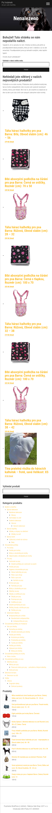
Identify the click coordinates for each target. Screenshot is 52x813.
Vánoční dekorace (19, 526)
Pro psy (9, 559)
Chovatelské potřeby (11, 545)
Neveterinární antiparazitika (20, 618)
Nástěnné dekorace (15, 512)
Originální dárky (14, 684)
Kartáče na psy (18, 580)
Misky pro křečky (16, 651)
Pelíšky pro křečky (15, 645)
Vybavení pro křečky (15, 648)
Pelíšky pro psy (16, 610)
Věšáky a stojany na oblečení (18, 531)
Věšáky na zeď (16, 534)
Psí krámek (7, 2)
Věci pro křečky (12, 626)
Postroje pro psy (16, 599)
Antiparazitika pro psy (20, 621)
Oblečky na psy (14, 591)
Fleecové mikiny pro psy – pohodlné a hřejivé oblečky (28, 667)
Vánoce (13, 523)
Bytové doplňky (12, 529)
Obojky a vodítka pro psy (17, 594)
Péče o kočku (11, 656)
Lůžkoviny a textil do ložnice (18, 540)
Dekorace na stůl (12, 675)
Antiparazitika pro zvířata (17, 616)
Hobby (7, 678)
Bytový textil (11, 537)
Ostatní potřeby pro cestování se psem (24, 564)
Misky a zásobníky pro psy (17, 588)
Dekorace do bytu (10, 673)
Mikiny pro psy (14, 665)
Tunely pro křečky (17, 643)
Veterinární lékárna (13, 613)
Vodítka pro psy (16, 602)
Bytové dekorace (12, 510)
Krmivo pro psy (14, 583)
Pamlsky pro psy (16, 586)
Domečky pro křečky (15, 629)
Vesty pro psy (13, 670)
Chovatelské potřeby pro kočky (15, 654)
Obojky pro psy (16, 597)
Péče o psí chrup (16, 575)
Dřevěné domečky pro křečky (20, 632)
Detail (12, 142)
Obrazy (13, 515)
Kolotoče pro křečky (17, 637)
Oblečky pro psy (12, 662)
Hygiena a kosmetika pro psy (18, 569)
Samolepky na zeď (15, 518)
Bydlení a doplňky (10, 507)
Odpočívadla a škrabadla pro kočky (20, 556)
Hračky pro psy (14, 567)
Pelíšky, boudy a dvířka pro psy (19, 607)
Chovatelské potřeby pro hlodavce (16, 624)
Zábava (9, 681)
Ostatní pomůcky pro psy (17, 605)
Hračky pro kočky (14, 550)
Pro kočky (10, 548)
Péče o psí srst (16, 578)
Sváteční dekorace (15, 521)
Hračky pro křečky (15, 635)
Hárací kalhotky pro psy (19, 572)
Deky (12, 542)
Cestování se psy (14, 561)
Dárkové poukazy (16, 686)
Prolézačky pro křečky (18, 640)
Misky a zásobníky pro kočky (18, 553)
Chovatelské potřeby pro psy (14, 659)
